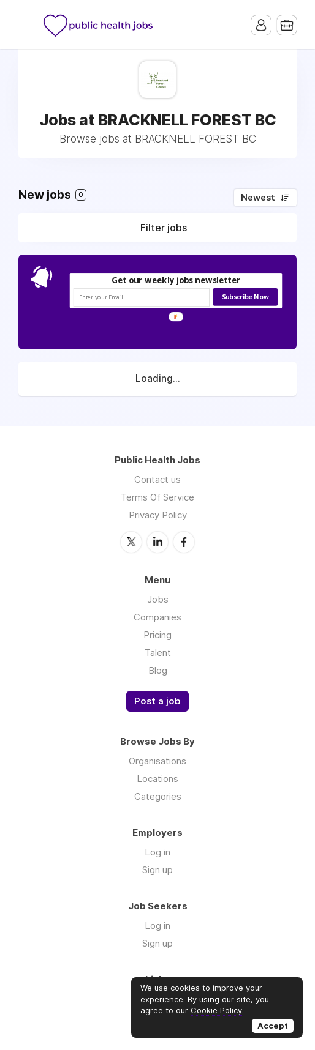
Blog (157, 670)
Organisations (157, 761)
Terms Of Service (157, 497)
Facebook (183, 542)
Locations (157, 778)
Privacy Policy (158, 515)
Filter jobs (163, 228)
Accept (272, 1025)
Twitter (131, 542)
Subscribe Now (245, 296)
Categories (157, 796)
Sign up (157, 870)
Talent (158, 652)
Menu (27, 24)
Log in (157, 852)
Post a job (157, 701)
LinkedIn (157, 542)
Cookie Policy (216, 1010)
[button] (176, 281)
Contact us (157, 479)
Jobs (158, 599)
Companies (157, 617)
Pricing (157, 635)
